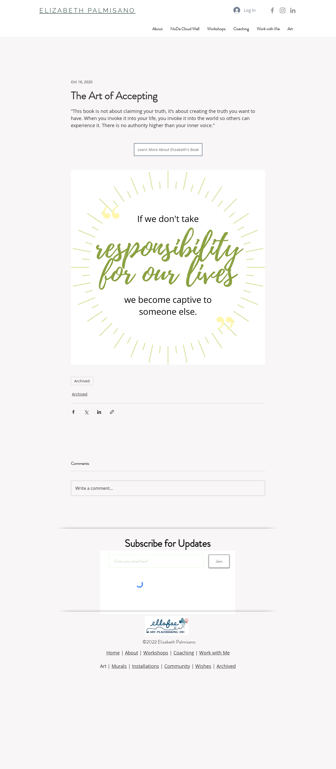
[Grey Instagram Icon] (282, 10)
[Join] (219, 561)
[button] (290, 29)
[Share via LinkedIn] (99, 411)
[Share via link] (111, 411)
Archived (82, 380)
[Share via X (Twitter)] (86, 411)
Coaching (184, 653)
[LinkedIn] (293, 10)
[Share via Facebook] (73, 411)
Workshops (155, 653)
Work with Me (214, 653)
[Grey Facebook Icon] (272, 10)
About (131, 653)
